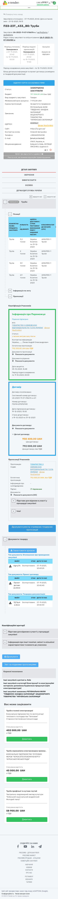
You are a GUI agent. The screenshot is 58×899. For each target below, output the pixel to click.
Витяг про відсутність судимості (29, 154)
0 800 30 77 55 (41, 3)
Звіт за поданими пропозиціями (20, 664)
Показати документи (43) (23, 495)
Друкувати (11, 656)
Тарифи (29, 882)
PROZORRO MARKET (29, 855)
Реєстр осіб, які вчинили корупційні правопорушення (29, 157)
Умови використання (22, 894)
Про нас (29, 873)
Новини (29, 867)
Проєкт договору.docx (17, 585)
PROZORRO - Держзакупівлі (29, 853)
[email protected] (37, 138)
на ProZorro (42, 32)
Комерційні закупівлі (29, 861)
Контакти (29, 870)
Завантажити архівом (23, 550)
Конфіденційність (8, 894)
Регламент (29, 877)
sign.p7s (16, 566)
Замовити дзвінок (43, 5)
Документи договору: (22, 425)
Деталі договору (20, 434)
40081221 (34, 123)
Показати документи (23, 354)
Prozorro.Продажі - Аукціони (29, 858)
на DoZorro (8, 35)
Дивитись (27, 739)
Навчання (29, 865)
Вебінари (29, 879)
